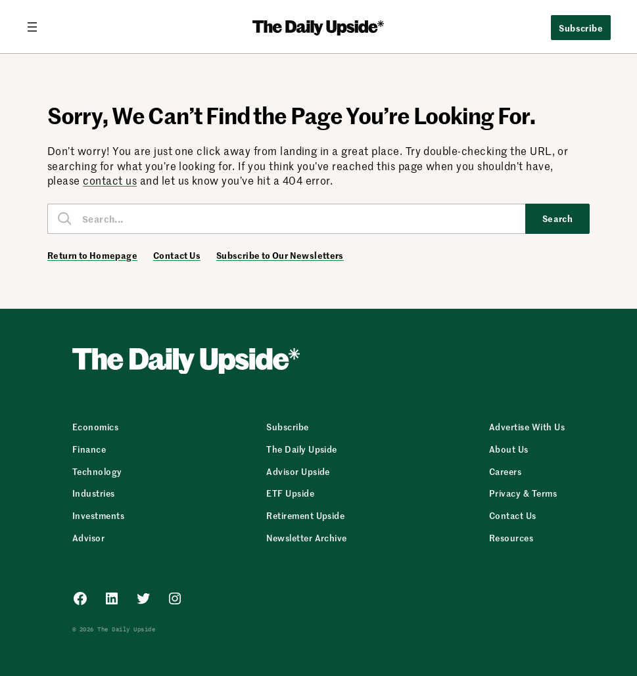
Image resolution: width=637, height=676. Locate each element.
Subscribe (581, 27)
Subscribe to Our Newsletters (280, 255)
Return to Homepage (92, 255)
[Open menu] (37, 27)
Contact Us (177, 255)
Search (557, 218)
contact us (110, 180)
